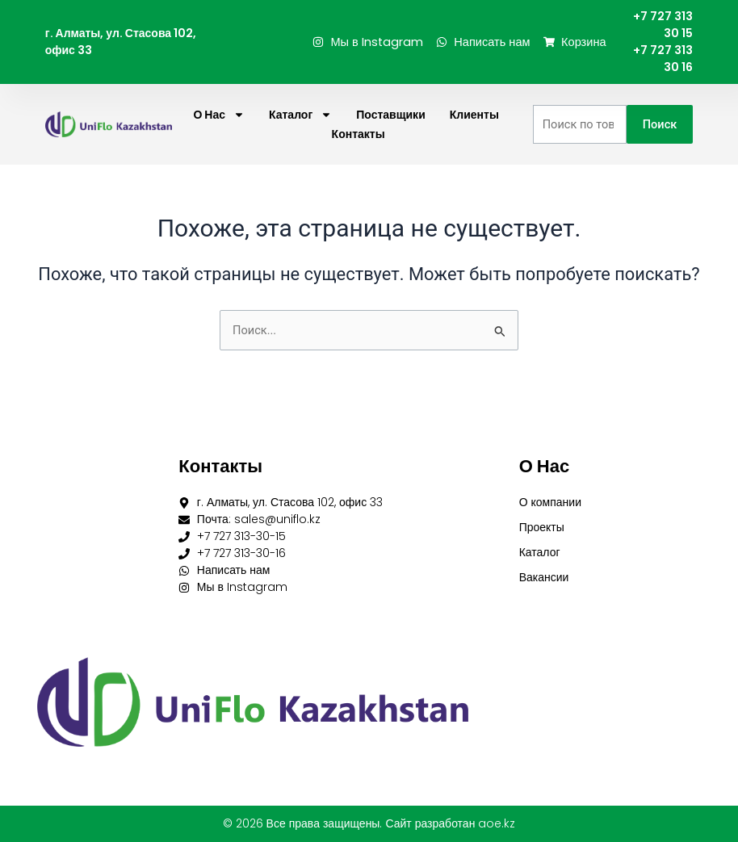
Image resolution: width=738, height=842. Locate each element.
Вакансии (544, 577)
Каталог (300, 114)
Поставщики (391, 115)
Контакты (358, 134)
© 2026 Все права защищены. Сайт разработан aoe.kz (369, 823)
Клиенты (474, 115)
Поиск (660, 124)
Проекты (541, 527)
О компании (550, 502)
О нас (219, 114)
